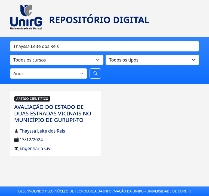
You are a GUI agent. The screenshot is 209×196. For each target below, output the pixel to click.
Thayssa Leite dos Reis (42, 131)
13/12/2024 (31, 140)
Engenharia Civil (36, 148)
